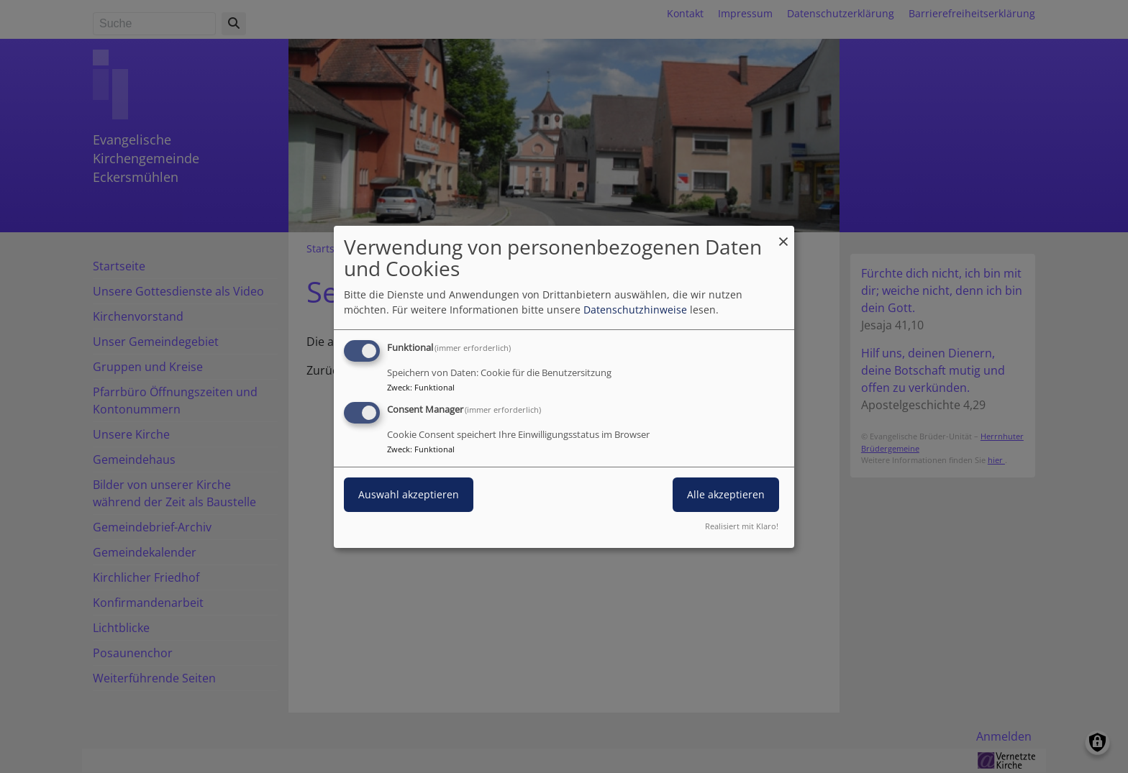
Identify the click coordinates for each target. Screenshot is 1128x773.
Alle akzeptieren (726, 494)
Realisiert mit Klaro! (741, 526)
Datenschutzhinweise (635, 309)
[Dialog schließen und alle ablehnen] (783, 234)
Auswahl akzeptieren (408, 494)
